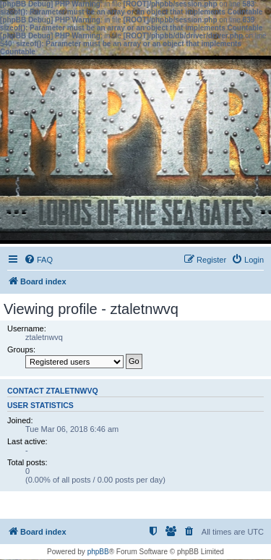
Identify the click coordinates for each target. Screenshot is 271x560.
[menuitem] (38, 259)
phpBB (98, 552)
